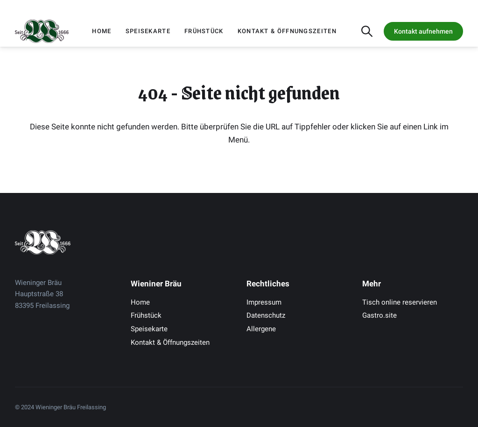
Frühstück (204, 31)
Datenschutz (265, 315)
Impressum (263, 302)
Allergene (261, 329)
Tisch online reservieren (399, 302)
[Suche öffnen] (366, 31)
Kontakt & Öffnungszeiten (287, 31)
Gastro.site (379, 315)
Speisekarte (148, 31)
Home (101, 31)
